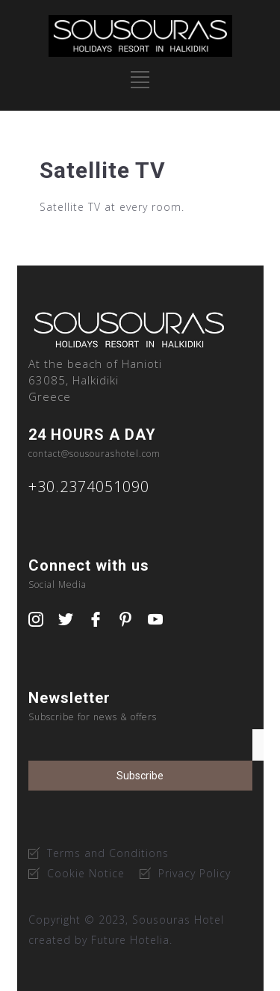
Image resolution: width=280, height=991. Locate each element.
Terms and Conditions (108, 853)
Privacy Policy (194, 873)
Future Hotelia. (131, 940)
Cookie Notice (86, 873)
